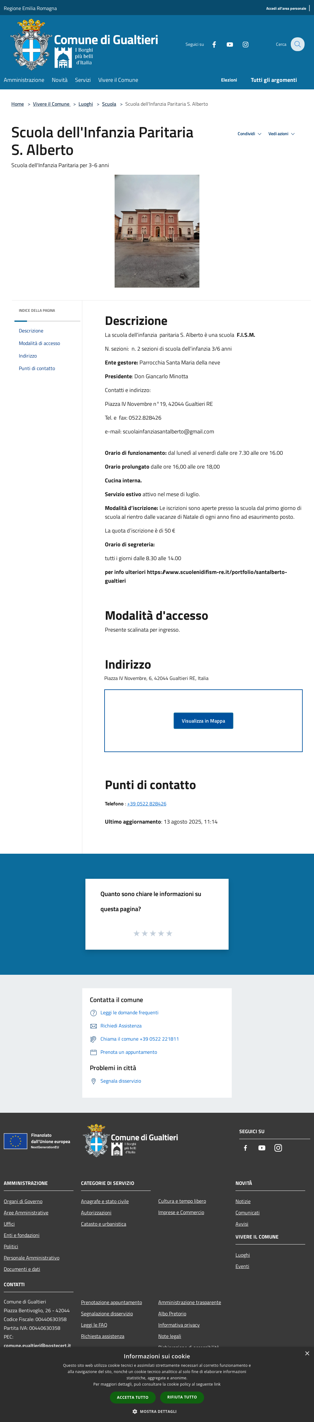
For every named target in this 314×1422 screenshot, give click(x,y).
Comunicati (248, 1212)
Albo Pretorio (172, 1313)
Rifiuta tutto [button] (182, 1397)
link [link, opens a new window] (217, 1384)
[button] (157, 1411)
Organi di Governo (23, 1201)
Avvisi (242, 1224)
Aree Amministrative (26, 1212)
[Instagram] (241, 44)
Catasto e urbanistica (103, 1224)
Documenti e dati (22, 1269)
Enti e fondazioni (22, 1235)
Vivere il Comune (52, 104)
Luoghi (85, 104)
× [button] (307, 1353)
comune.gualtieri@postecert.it (37, 1345)
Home (17, 104)
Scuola (109, 104)
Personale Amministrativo (31, 1257)
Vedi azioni (282, 134)
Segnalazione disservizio (107, 1313)
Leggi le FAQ (94, 1325)
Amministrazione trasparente (189, 1302)
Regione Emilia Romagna (30, 8)
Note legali (169, 1336)
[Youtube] (225, 44)
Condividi (250, 134)
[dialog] (157, 1384)
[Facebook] (209, 44)
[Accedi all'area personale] (286, 9)
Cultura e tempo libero (182, 1201)
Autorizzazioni (96, 1212)
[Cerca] (297, 44)
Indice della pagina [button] (37, 310)
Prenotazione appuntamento (111, 1302)
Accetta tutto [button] (133, 1397)
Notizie (243, 1201)
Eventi (242, 1266)
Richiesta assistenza (102, 1336)
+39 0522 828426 (146, 803)
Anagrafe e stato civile (105, 1201)
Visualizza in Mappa (203, 720)
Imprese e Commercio (181, 1212)
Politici (11, 1246)
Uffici (9, 1224)
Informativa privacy (179, 1325)
